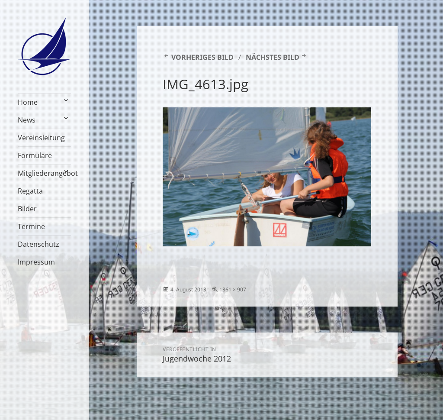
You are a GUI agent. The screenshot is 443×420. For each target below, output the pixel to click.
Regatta (30, 191)
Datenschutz (38, 244)
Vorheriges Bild (202, 57)
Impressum (36, 262)
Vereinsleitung (41, 137)
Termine (31, 226)
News (26, 120)
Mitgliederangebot (44, 173)
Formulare (35, 155)
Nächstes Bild (272, 57)
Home (28, 102)
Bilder (27, 208)
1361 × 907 (232, 289)
